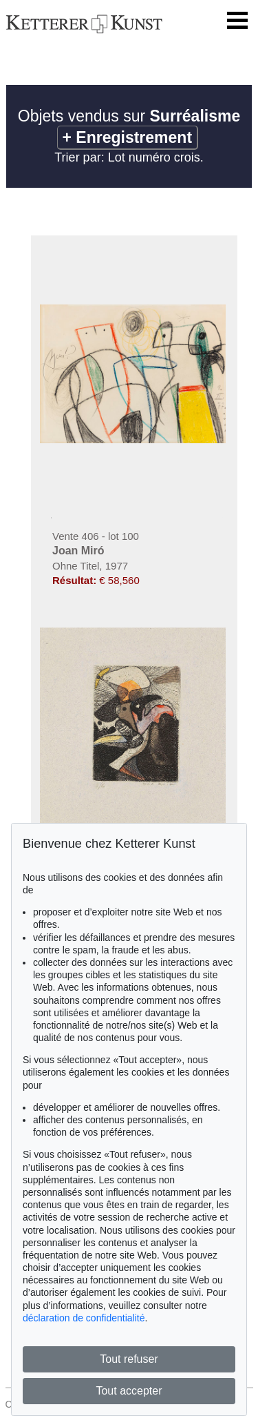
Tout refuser (129, 1359)
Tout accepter (129, 1391)
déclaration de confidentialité (83, 1317)
